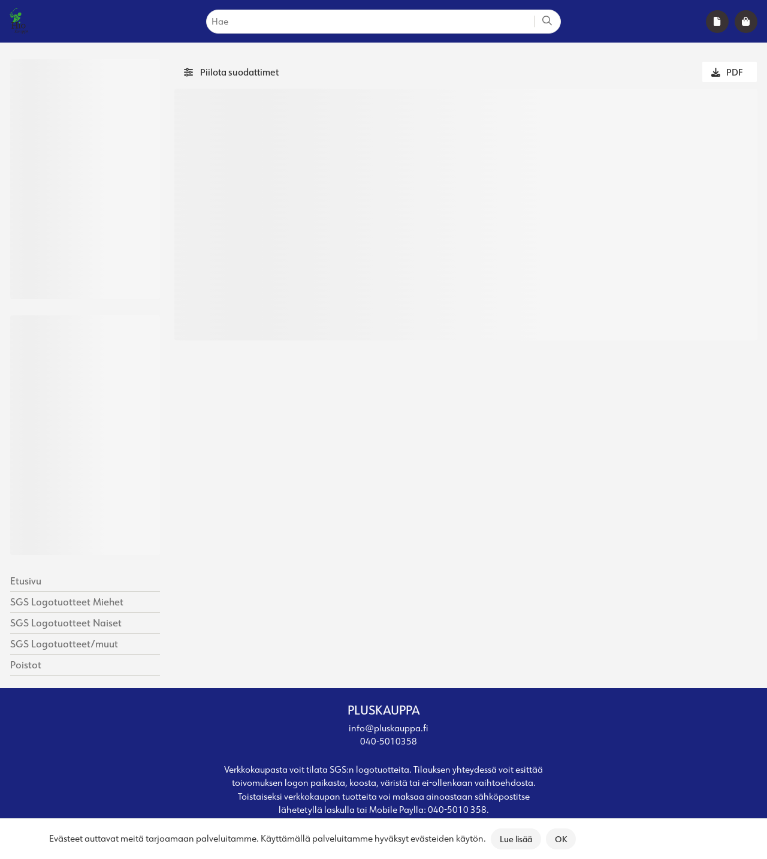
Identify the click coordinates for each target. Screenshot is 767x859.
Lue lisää (516, 839)
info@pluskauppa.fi (388, 728)
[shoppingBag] (746, 21)
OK (561, 839)
